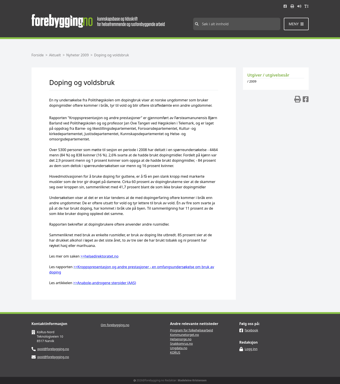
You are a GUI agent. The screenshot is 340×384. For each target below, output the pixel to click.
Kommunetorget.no (184, 335)
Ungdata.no (178, 348)
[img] (297, 99)
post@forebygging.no (53, 349)
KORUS (175, 352)
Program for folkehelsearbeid (191, 330)
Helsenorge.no (181, 339)
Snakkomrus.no (181, 343)
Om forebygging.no (115, 325)
